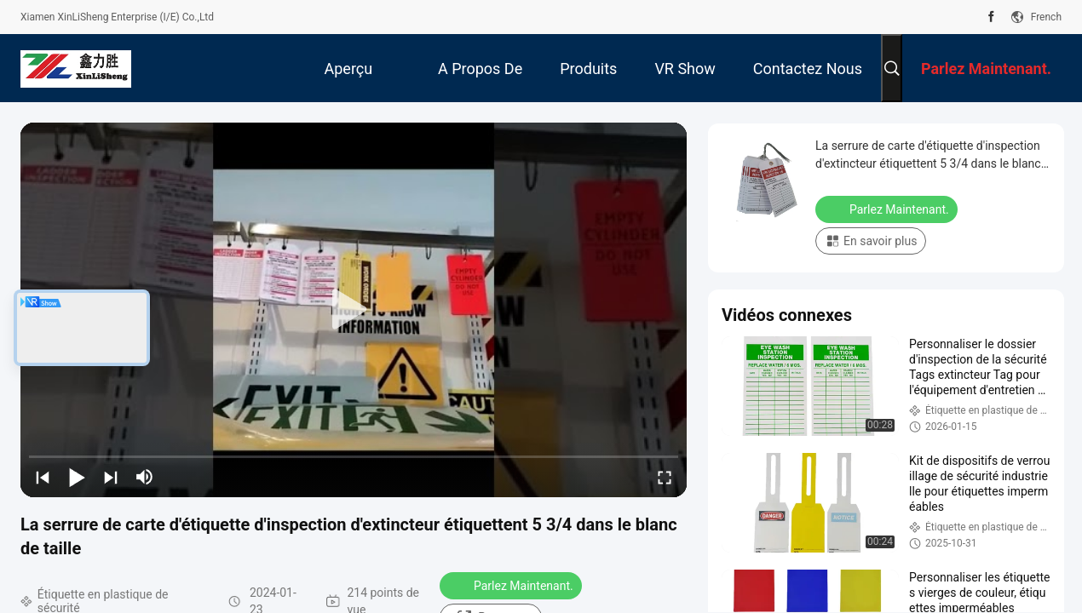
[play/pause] (77, 477)
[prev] (43, 477)
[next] (111, 477)
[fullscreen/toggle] (664, 477)
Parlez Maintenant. (512, 584)
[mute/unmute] (145, 477)
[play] (353, 310)
